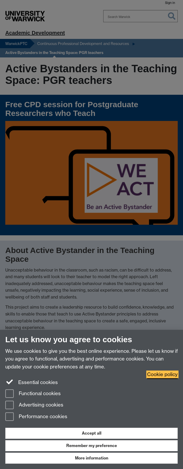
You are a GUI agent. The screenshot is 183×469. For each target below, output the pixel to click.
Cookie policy (162, 374)
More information (91, 458)
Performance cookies (36, 417)
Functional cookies (33, 394)
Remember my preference (91, 445)
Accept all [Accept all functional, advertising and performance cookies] (91, 433)
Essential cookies (31, 381)
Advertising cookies (34, 405)
